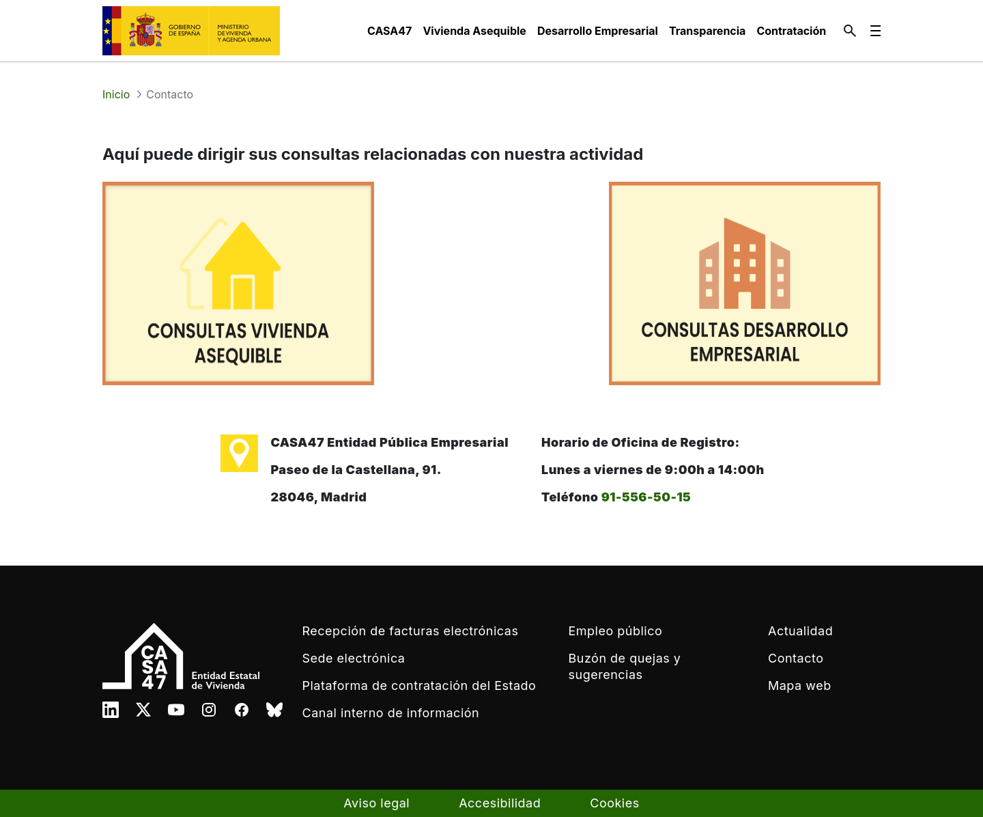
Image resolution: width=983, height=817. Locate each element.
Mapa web (799, 685)
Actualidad (800, 631)
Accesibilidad (500, 803)
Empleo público (616, 631)
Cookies (614, 803)
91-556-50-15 (646, 497)
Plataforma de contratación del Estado (419, 685)
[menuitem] (389, 30)
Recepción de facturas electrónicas (410, 631)
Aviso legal (376, 803)
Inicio (116, 94)
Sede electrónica (353, 658)
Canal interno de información (391, 713)
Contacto (795, 658)
